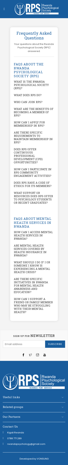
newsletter (34, 336)
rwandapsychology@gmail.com (26, 444)
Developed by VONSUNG (34, 458)
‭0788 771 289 (14, 438)
